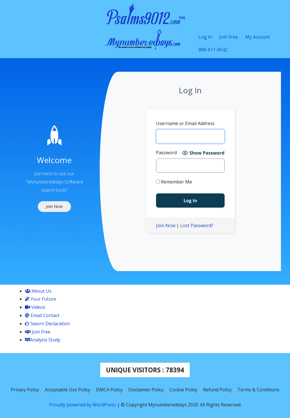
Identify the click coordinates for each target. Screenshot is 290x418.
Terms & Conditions (258, 390)
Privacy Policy (25, 390)
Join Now (165, 225)
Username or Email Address (185, 123)
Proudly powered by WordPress (83, 405)
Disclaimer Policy (146, 390)
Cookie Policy (183, 390)
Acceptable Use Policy (67, 390)
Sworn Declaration (47, 323)
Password (166, 152)
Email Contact (42, 315)
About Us (38, 291)
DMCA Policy (109, 390)
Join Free (37, 332)
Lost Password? (196, 225)
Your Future (40, 299)
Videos (35, 307)
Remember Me (174, 182)
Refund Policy (217, 390)
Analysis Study (42, 340)
